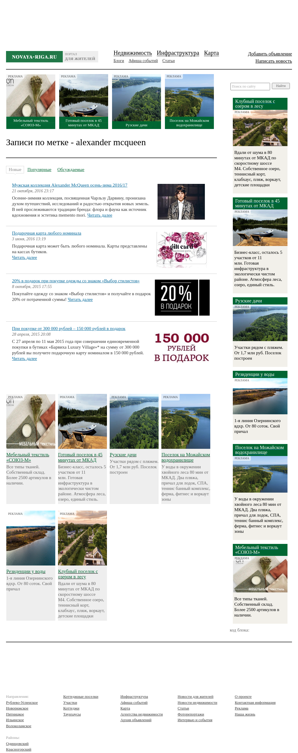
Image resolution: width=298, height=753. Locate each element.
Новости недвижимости (197, 702)
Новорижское (17, 708)
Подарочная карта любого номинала (46, 233)
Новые (15, 170)
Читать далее (99, 215)
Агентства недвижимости (141, 714)
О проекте (243, 696)
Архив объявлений (135, 720)
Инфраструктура (178, 53)
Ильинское (15, 720)
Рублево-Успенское (22, 702)
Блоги (119, 60)
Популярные (39, 169)
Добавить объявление (270, 53)
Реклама (241, 708)
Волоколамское (18, 726)
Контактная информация (255, 702)
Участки (70, 702)
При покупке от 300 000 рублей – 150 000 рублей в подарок (69, 328)
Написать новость (273, 61)
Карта (211, 53)
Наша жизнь (245, 714)
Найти (281, 86)
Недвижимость (133, 53)
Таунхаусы (72, 714)
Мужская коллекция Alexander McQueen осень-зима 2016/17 (69, 185)
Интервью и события (195, 720)
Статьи (169, 60)
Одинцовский (17, 743)
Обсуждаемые (70, 169)
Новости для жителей (195, 696)
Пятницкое (15, 714)
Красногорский (18, 749)
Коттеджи (71, 708)
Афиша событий (143, 60)
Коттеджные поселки (80, 696)
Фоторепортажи (191, 714)
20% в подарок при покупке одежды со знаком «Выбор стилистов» (76, 280)
